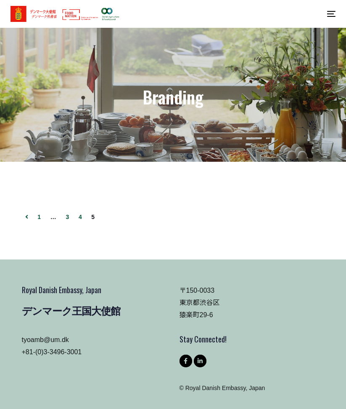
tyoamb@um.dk (45, 339)
